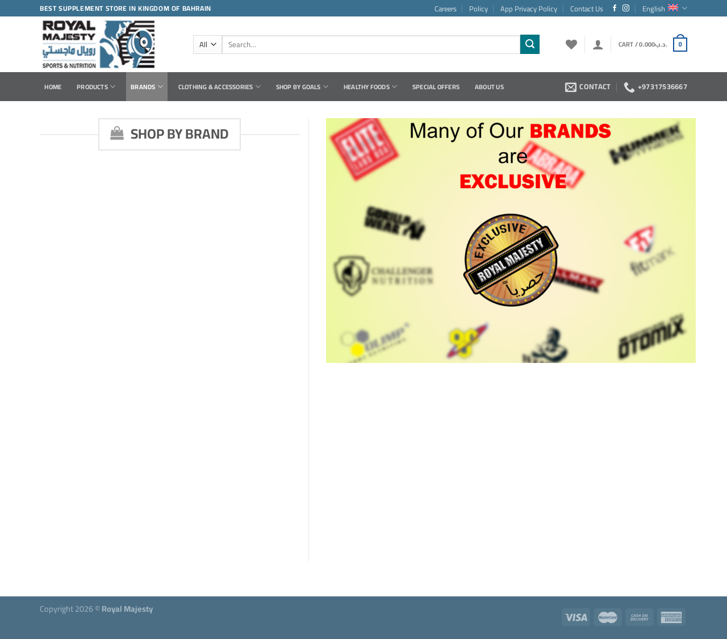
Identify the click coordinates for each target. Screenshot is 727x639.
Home (52, 87)
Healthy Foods (370, 87)
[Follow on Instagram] (625, 8)
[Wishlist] (571, 44)
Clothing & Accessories (219, 87)
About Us (489, 87)
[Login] (598, 44)
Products (96, 87)
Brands (147, 87)
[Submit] (530, 44)
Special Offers (435, 87)
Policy (478, 8)
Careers (445, 8)
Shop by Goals (302, 87)
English (664, 8)
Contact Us (586, 8)
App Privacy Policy (528, 8)
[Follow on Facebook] (614, 8)
